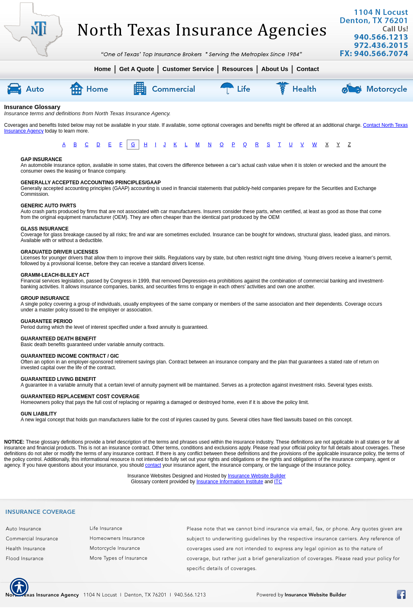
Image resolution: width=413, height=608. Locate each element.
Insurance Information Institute (230, 481)
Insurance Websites (149, 476)
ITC (278, 481)
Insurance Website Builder (257, 476)
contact (153, 465)
